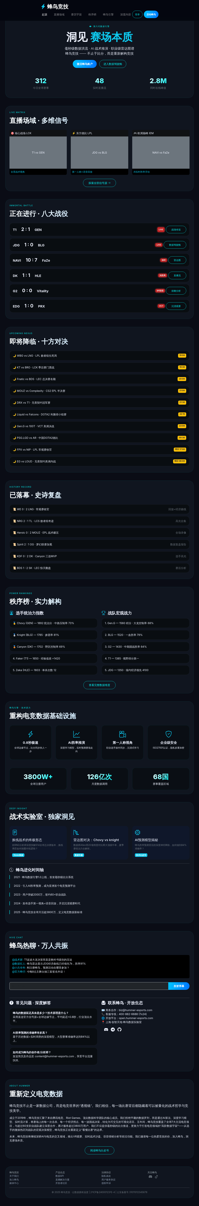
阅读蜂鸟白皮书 (99, 1150)
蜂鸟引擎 (108, 14)
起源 (44, 14)
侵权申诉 (106, 1183)
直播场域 (59, 14)
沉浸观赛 (176, 306)
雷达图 (177, 260)
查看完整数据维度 (99, 685)
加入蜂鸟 (14, 1179)
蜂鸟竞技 (54, 6)
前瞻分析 (176, 290)
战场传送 (176, 229)
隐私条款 (106, 1176)
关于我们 (14, 1176)
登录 (137, 14)
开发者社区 (61, 1183)
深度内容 (125, 14)
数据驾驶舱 (175, 244)
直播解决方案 (62, 1179)
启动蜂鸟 (151, 14)
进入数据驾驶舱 (112, 64)
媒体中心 (14, 1183)
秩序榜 (92, 14)
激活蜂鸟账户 (85, 64)
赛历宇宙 (76, 14)
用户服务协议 (108, 1179)
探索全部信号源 (100, 183)
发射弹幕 (179, 986)
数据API (59, 1176)
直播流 (177, 275)
